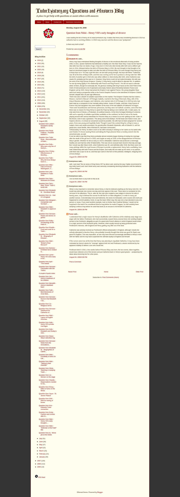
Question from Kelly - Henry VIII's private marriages (46, 324)
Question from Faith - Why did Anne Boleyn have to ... (47, 160)
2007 (39, 461)
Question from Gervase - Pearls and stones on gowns (47, 215)
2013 (39, 91)
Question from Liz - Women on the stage (47, 376)
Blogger (100, 492)
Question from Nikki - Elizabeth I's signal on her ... (47, 209)
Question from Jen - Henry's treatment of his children (47, 278)
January (42, 457)
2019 (39, 72)
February (42, 454)
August (42, 121)
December (43, 109)
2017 (39, 79)
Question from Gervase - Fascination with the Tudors (47, 268)
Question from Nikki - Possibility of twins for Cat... (47, 356)
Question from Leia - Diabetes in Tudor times (46, 173)
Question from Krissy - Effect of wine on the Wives (47, 389)
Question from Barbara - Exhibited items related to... (48, 250)
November (43, 112)
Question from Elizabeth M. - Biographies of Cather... (47, 349)
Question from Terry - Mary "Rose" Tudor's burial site (47, 185)
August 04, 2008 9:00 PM (78, 257)
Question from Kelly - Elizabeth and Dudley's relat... (48, 331)
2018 (39, 75)
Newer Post (72, 272)
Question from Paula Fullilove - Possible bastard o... (46, 132)
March (41, 451)
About (47, 22)
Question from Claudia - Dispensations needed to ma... (47, 382)
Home (39, 22)
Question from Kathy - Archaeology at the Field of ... (46, 222)
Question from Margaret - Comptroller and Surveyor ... (47, 202)
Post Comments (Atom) (110, 277)
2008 (39, 106)
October (42, 115)
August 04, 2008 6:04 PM (78, 157)
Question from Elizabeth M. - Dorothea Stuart (47, 191)
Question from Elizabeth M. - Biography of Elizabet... (47, 236)
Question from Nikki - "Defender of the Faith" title (47, 428)
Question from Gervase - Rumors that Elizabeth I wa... (47, 299)
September (43, 118)
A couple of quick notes (47, 273)
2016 (39, 82)
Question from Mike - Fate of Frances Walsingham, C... (46, 166)
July (41, 438)
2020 (39, 69)
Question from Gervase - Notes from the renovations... (47, 343)
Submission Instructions (73, 22)
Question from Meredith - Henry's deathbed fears (47, 285)
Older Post (139, 272)
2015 (39, 85)
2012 (39, 94)
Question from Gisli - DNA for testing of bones (46, 400)
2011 (39, 97)
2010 (39, 100)
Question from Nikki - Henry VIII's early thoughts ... (46, 421)
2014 (39, 88)
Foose (71, 214)
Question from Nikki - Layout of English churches (46, 317)
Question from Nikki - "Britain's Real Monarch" (46, 243)
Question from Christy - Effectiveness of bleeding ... (47, 153)
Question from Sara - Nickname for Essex (47, 179)
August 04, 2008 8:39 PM (78, 209)
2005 (39, 467)
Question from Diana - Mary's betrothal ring (47, 337)
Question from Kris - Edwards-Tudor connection (46, 407)
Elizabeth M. (73, 59)
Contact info (57, 22)
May (41, 445)
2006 (39, 464)
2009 (39, 103)
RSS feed (40, 477)
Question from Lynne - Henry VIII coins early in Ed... (47, 256)
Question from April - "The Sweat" (46, 262)
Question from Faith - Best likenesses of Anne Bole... (46, 292)
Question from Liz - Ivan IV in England (47, 196)
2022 (39, 63)
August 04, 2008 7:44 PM (78, 182)
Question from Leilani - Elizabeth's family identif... (47, 125)
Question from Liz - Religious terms (45, 305)
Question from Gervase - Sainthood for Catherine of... (47, 310)
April (41, 448)
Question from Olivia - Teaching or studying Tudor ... (47, 370)
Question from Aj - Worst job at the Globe (47, 434)
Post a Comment (75, 262)
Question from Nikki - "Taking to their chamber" (46, 363)
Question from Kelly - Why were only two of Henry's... (47, 146)
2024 (39, 60)
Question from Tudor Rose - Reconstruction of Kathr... (47, 139)
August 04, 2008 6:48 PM (78, 171)
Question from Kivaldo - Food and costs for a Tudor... (47, 229)
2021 (39, 66)
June (41, 442)
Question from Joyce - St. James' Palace (48, 394)
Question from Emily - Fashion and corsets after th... (47, 414)
